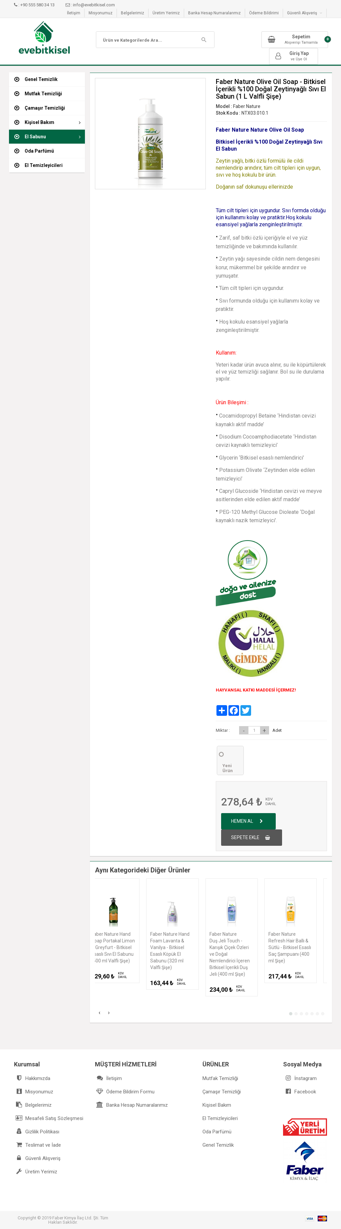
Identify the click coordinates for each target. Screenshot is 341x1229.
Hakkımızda (32, 1078)
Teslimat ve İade (37, 1145)
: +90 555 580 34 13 (35, 4)
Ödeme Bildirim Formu (125, 1091)
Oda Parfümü (216, 1132)
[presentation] (100, 1013)
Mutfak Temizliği (220, 1078)
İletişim (73, 13)
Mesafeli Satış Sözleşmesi (48, 1118)
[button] (290, 1013)
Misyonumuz (101, 13)
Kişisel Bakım (216, 1105)
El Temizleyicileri (220, 1118)
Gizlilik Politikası (36, 1131)
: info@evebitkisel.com (90, 4)
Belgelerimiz (132, 13)
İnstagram (300, 1078)
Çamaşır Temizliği (221, 1092)
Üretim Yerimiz (166, 13)
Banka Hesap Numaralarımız (214, 13)
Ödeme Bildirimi (264, 13)
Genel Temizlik (218, 1145)
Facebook (299, 1091)
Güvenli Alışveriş (304, 13)
